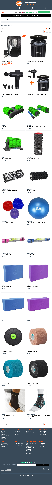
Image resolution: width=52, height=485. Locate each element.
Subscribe (42, 464)
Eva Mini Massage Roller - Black (34, 190)
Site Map (3, 446)
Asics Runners (41, 446)
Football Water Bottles (30, 447)
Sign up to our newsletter (9, 464)
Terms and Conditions (5, 444)
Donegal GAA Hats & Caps (43, 432)
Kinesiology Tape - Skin (32, 351)
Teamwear (28, 431)
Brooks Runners (42, 444)
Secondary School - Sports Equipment (19, 446)
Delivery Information (17, 432)
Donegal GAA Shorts (42, 434)
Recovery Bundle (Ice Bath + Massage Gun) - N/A (38, 94)
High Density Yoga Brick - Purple (34, 319)
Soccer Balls (28, 452)
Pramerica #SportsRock (5, 435)
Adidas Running (42, 443)
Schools (3, 437)
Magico (40, 478)
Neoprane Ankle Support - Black (9, 415)
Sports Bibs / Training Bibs (31, 443)
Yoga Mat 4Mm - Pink (6, 255)
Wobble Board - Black (7, 351)
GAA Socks (28, 455)
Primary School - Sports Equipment (18, 444)
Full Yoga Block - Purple (32, 287)
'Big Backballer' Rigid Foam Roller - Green (36, 126)
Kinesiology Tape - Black (32, 383)
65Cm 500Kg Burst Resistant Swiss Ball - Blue (37, 223)
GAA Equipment (29, 446)
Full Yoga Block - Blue (7, 287)
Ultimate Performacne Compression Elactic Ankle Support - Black (38, 416)
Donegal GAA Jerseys (43, 431)
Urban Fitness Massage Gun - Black (10, 94)
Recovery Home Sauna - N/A (8, 61)
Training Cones (29, 450)
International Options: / (9, 460)
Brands (3, 434)
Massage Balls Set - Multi (7, 223)
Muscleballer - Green (6, 158)
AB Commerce (48, 478)
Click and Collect (17, 431)
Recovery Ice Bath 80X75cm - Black (35, 61)
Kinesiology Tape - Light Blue (8, 383)
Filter (26, 22)
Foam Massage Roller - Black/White (10, 190)
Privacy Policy (4, 443)
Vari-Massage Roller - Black (33, 158)
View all (6, 31)
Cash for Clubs (4, 438)
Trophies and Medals (30, 432)
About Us (3, 431)
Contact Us (3, 432)
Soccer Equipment (29, 444)
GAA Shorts (28, 453)
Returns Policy (17, 434)
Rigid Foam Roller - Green (7, 126)
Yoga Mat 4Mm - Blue (32, 255)
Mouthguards (28, 449)
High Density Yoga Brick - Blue (9, 319)
